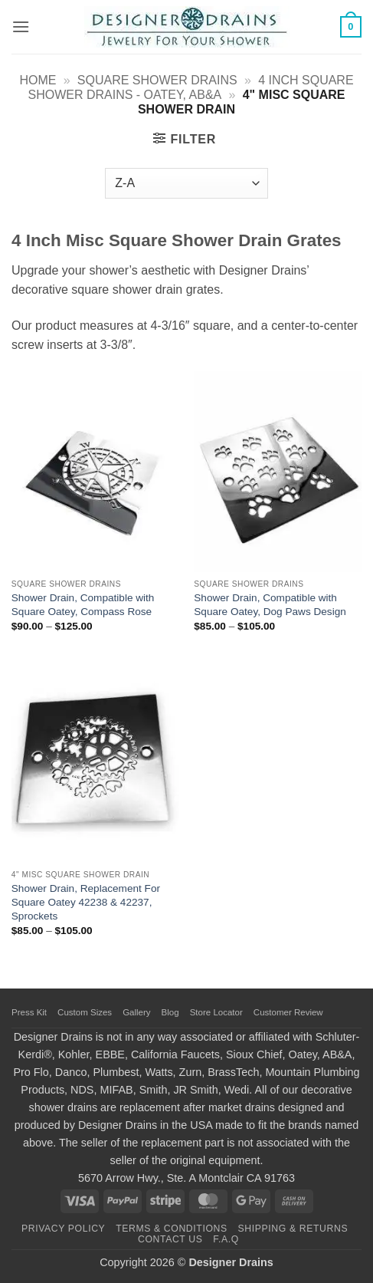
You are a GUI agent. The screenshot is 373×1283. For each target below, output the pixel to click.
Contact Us (170, 1239)
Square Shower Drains (157, 80)
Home (37, 80)
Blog (170, 1012)
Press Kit (29, 1012)
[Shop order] (186, 183)
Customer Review (288, 1012)
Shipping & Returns (293, 1228)
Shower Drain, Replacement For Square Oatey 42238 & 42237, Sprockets (85, 902)
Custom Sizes (84, 1012)
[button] (20, 26)
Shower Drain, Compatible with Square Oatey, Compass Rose (83, 604)
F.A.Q (226, 1239)
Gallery (136, 1012)
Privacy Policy (63, 1228)
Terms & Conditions (171, 1228)
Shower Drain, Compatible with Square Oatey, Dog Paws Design (269, 604)
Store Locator (216, 1012)
